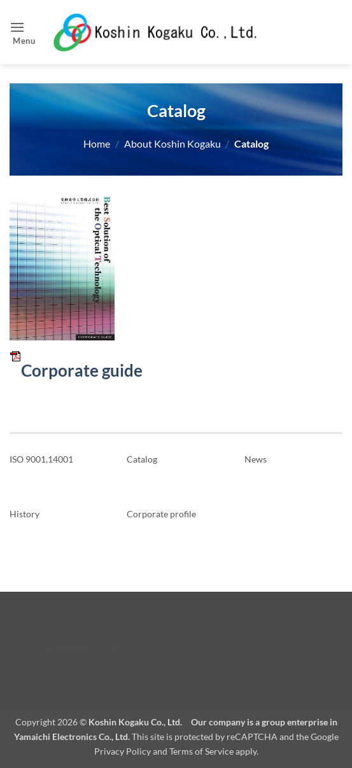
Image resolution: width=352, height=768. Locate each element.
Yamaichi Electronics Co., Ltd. (72, 736)
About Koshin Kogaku (172, 143)
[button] (24, 32)
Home (96, 143)
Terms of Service (201, 751)
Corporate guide (76, 370)
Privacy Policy (122, 751)
